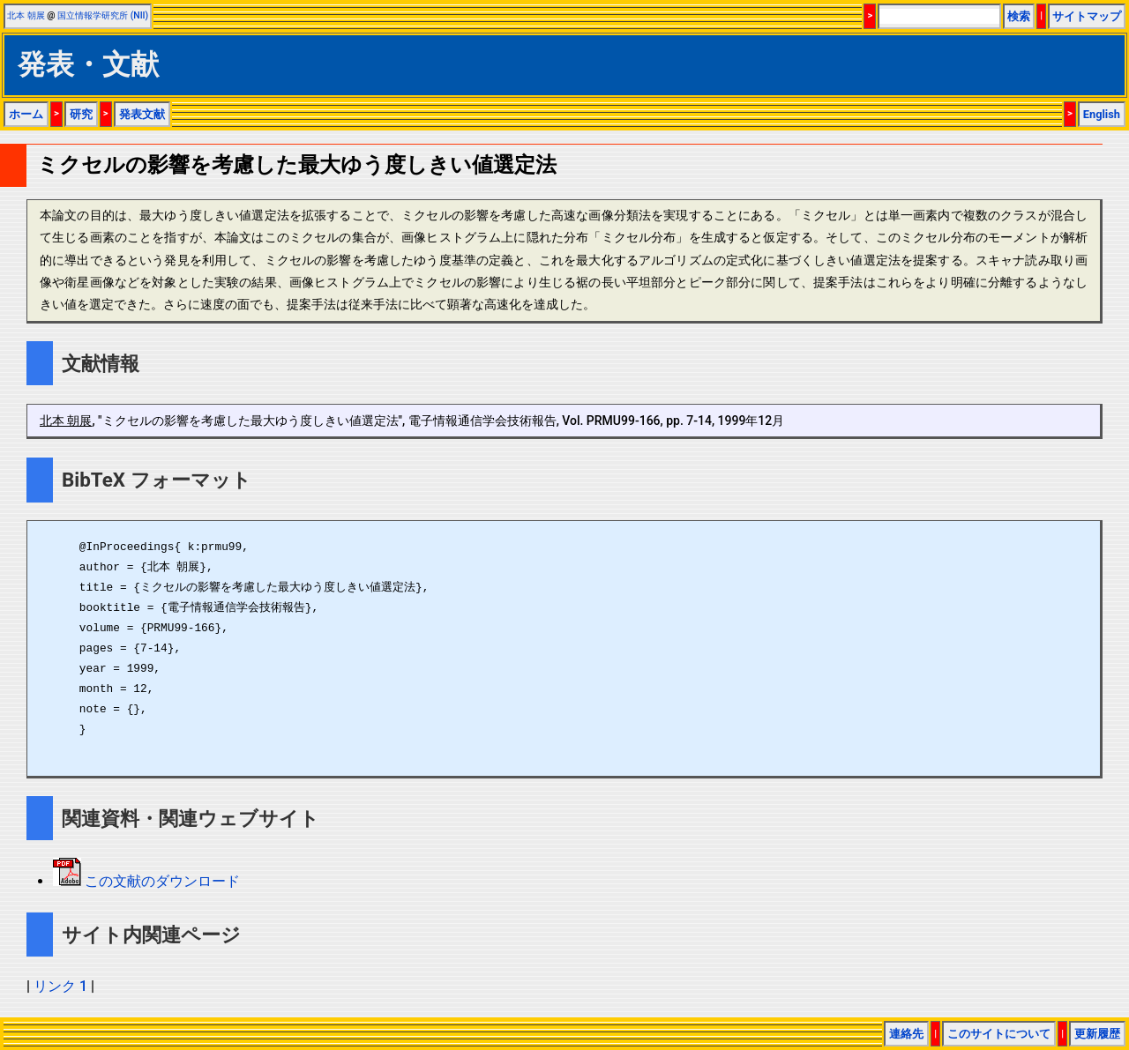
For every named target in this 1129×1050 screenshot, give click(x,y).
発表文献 (142, 114)
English (1101, 114)
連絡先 (906, 1033)
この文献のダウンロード (160, 881)
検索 (1018, 16)
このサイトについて (998, 1033)
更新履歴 (1097, 1033)
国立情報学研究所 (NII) (102, 15)
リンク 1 (60, 986)
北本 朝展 (26, 15)
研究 (81, 114)
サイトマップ (1086, 16)
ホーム (26, 114)
